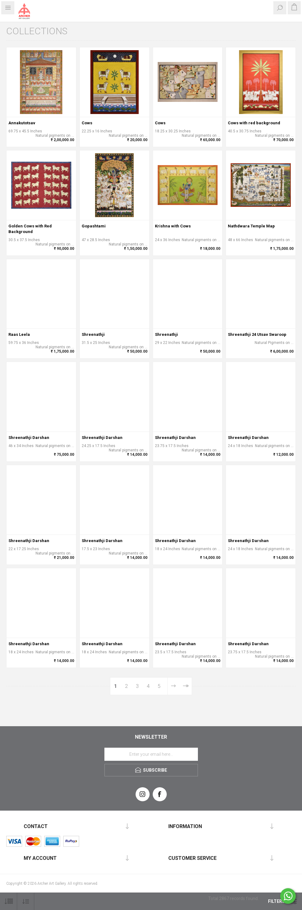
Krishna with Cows (173, 226)
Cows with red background (254, 123)
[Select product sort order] (25, 901)
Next (173, 686)
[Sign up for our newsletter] (151, 754)
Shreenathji (93, 334)
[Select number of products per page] (8, 901)
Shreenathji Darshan (28, 437)
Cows (87, 123)
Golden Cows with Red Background (30, 229)
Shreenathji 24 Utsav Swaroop (257, 334)
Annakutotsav (21, 123)
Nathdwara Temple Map (251, 226)
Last (185, 686)
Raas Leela (19, 334)
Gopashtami (94, 226)
